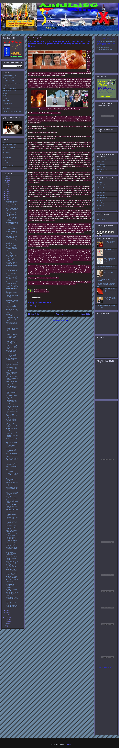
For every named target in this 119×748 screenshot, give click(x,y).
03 (6, 610)
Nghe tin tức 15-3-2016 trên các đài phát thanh (109, 250)
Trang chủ (59, 314)
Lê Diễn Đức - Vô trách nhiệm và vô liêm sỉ (11, 577)
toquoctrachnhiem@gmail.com (108, 41)
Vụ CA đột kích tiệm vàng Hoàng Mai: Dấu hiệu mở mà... (12, 493)
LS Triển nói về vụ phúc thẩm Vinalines (11, 544)
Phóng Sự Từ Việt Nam (8, 160)
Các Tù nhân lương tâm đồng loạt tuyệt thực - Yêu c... (11, 306)
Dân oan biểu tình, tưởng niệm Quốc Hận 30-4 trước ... (11, 369)
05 (6, 197)
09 (6, 189)
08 (6, 191)
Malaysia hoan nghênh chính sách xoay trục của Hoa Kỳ (11, 527)
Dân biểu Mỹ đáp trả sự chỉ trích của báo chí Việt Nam (11, 324)
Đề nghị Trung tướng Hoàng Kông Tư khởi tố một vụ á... (12, 501)
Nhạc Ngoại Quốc (101, 192)
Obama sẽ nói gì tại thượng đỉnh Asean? (109, 271)
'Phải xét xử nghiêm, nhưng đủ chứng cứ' (11, 538)
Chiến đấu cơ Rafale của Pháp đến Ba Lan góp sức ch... (11, 416)
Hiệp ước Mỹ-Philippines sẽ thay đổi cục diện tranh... (11, 392)
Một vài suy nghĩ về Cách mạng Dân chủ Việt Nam (12, 319)
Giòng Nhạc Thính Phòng (103, 190)
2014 (6, 181)
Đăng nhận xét (34, 306)
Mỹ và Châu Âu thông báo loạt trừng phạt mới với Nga (12, 455)
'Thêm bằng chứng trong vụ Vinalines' (11, 470)
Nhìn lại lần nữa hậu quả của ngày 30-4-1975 (11, 333)
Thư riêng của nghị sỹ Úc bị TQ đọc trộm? (12, 463)
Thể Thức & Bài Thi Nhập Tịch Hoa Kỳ (12, 111)
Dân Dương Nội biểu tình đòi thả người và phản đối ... (11, 233)
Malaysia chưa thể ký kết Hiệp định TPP (11, 518)
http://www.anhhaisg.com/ (103, 47)
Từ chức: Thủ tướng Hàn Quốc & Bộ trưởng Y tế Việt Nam (12, 378)
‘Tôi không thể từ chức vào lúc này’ (11, 252)
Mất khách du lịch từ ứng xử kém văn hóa (11, 446)
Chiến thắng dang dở (11, 245)
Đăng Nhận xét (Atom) (62, 320)
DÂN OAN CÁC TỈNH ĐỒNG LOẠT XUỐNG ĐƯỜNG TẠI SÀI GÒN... (12, 329)
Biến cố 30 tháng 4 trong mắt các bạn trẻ (11, 263)
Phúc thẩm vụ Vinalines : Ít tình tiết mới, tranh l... (12, 266)
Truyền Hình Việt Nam (8, 165)
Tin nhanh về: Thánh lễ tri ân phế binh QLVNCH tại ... (12, 484)
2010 (6, 623)
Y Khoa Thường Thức (102, 217)
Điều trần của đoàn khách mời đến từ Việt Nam (12, 282)
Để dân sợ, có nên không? (12, 362)
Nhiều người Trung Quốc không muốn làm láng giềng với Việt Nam (110, 260)
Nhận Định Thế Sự (7, 101)
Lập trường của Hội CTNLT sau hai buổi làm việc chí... (11, 553)
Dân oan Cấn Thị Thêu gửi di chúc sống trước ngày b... (12, 594)
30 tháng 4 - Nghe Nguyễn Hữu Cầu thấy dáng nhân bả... (12, 297)
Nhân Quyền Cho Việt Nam (9, 90)
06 (6, 195)
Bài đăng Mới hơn (34, 314)
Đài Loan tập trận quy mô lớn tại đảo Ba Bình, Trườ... (12, 460)
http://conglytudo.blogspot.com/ (104, 49)
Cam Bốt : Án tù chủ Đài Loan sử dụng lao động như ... (12, 411)
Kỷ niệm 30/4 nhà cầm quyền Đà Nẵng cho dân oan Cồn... (11, 479)
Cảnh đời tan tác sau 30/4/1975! (11, 315)
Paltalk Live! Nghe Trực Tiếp (9, 75)
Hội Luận (5, 93)
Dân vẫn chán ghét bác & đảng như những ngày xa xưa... (12, 301)
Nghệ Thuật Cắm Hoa (102, 169)
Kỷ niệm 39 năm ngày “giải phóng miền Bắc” (11, 497)
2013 (6, 617)
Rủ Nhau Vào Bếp (101, 166)
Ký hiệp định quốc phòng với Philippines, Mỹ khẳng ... (11, 420)
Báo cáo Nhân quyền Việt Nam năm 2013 (12, 202)
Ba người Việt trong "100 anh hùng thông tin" (11, 289)
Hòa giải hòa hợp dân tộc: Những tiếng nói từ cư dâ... (12, 489)
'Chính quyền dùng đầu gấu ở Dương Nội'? (11, 541)
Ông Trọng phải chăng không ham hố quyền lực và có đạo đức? (110, 299)
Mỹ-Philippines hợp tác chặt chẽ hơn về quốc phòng (11, 402)
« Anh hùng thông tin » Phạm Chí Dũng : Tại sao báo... (11, 228)
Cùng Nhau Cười (101, 185)
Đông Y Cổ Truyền (101, 219)
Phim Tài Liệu (100, 200)
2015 (6, 178)
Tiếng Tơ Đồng (100, 202)
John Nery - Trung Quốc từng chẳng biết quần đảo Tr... (11, 278)
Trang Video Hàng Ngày (8, 78)
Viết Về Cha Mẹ (100, 205)
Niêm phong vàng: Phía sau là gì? (11, 205)
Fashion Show (100, 161)
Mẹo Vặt (99, 171)
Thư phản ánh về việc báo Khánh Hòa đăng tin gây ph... (12, 475)
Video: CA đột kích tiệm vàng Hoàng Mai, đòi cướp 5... (11, 383)
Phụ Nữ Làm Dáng (101, 159)
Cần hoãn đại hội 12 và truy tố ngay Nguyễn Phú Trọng (110, 290)
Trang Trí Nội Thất (101, 164)
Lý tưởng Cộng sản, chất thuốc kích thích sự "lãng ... (11, 566)
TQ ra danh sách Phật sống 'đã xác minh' (109, 242)
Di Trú (4, 106)
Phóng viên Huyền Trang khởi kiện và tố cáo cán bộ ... (12, 599)
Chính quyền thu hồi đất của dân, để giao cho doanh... (11, 549)
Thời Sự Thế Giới (7, 98)
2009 (6, 626)
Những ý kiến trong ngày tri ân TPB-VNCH (11, 351)
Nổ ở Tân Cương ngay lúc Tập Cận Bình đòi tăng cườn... (12, 224)
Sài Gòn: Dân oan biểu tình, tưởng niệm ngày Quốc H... (11, 249)
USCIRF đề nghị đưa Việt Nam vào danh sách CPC (12, 210)
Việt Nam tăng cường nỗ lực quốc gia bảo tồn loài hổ (11, 397)
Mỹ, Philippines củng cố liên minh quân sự (11, 534)
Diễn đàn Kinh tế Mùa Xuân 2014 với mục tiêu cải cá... (12, 406)
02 (6, 612)
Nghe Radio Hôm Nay (8, 155)
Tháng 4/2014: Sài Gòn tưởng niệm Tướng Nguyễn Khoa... (11, 342)
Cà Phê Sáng (6, 85)
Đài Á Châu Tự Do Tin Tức (9, 144)
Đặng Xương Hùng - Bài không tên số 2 (11, 573)
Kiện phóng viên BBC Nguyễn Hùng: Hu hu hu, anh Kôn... (11, 506)
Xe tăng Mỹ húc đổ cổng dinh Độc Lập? (11, 359)
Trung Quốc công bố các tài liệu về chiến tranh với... (11, 522)
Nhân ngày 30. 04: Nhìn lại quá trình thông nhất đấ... (12, 311)
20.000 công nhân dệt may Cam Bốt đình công (11, 450)
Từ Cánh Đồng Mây (7, 103)
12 (6, 182)
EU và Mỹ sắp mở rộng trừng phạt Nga (11, 531)
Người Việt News (7, 157)
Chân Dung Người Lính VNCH (10, 88)
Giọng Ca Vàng (100, 187)
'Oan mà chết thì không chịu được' (11, 432)
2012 (6, 619)
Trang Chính (8, 32)
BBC (4, 142)
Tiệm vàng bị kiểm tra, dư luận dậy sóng (12, 510)
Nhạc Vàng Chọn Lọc (102, 197)
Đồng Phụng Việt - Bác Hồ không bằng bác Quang (12, 562)
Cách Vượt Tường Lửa (8, 80)
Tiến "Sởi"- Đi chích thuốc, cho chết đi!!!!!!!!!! (12, 237)
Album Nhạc (100, 182)
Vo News (5, 167)
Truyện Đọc (99, 208)
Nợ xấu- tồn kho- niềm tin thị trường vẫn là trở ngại (12, 514)
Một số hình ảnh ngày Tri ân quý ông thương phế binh (12, 347)
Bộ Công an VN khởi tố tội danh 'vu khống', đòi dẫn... (12, 607)
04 (6, 199)
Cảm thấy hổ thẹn (10, 243)
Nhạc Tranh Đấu (100, 195)
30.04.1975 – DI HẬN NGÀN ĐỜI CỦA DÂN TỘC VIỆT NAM (11, 338)
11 (6, 184)
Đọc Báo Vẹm (6, 152)
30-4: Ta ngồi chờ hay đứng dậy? (11, 602)
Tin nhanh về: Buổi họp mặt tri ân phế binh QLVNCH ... (11, 373)
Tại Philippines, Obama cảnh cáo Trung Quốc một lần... (11, 425)
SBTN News (6, 162)
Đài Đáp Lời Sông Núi (8, 149)
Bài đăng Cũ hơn (85, 314)
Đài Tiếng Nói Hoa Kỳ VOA (9, 147)
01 (6, 615)
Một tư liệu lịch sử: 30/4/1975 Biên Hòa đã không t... (12, 586)
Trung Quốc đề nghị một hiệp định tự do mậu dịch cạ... (11, 219)
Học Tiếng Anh (6, 108)
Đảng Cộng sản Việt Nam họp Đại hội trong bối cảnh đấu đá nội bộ (106, 267)
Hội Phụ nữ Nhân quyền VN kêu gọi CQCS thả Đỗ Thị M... (11, 355)
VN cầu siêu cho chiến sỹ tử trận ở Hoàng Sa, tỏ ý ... (12, 581)
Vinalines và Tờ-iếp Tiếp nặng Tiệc (11, 240)
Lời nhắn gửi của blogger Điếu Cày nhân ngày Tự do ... (11, 388)
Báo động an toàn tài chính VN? (11, 274)
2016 (6, 176)
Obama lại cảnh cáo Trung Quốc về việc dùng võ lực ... (12, 270)
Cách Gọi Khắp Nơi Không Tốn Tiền (11, 83)
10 (6, 187)
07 (6, 193)
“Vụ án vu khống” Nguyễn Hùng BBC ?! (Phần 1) (12, 286)
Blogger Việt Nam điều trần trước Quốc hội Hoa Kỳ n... (11, 214)
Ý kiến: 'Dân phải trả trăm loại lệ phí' (12, 436)
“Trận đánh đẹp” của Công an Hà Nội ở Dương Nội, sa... (12, 558)
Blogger (69, 744)
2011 (6, 621)
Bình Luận (5, 95)
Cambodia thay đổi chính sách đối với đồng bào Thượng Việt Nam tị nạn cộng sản (106, 285)
